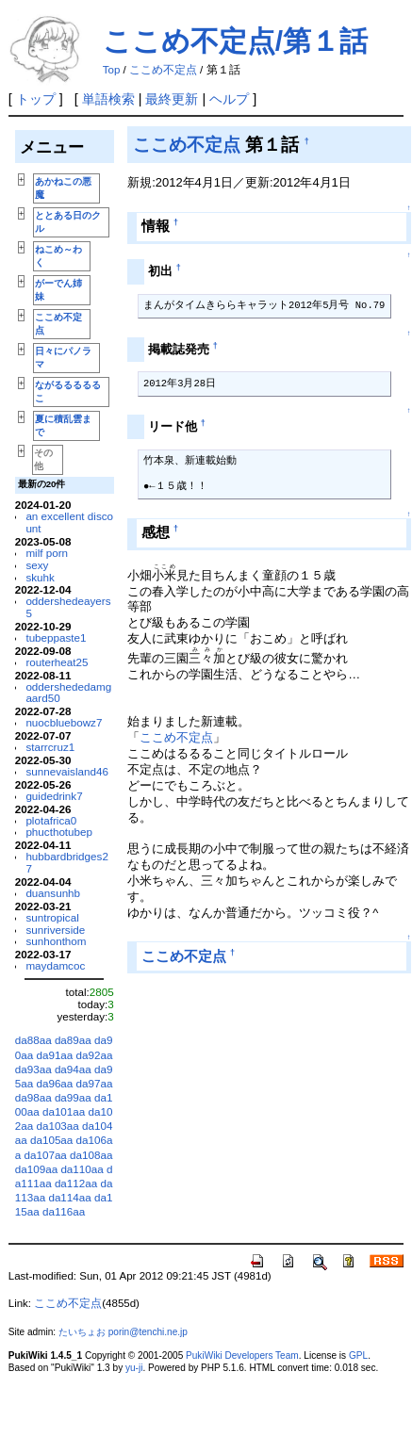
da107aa (45, 1155)
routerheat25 (56, 662)
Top (112, 69)
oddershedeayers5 (67, 607)
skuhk (39, 577)
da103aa (57, 1125)
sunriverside (55, 929)
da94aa (73, 1069)
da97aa (94, 1083)
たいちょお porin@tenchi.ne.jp (123, 1332)
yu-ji (133, 1368)
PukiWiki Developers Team (242, 1355)
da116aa (63, 1211)
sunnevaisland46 (66, 771)
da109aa (36, 1169)
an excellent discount (69, 522)
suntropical (51, 917)
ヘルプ (229, 98)
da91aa (54, 1055)
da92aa (94, 1055)
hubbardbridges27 (66, 862)
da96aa (54, 1083)
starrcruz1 (49, 747)
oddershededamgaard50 (68, 692)
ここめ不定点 (163, 69)
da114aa (69, 1197)
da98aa (33, 1097)
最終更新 (171, 98)
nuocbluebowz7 (63, 722)
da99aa (73, 1097)
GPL (358, 1355)
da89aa (73, 1040)
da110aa (81, 1169)
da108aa (91, 1155)
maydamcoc (55, 965)
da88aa (33, 1040)
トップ (36, 98)
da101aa (63, 1111)
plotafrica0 (50, 820)
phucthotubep (58, 831)
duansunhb (52, 893)
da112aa (76, 1183)
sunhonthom (55, 941)
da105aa (51, 1140)
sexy (36, 565)
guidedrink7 (53, 796)
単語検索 (108, 98)
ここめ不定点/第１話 (235, 41)
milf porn (46, 553)
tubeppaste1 (55, 637)
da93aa (33, 1069)
